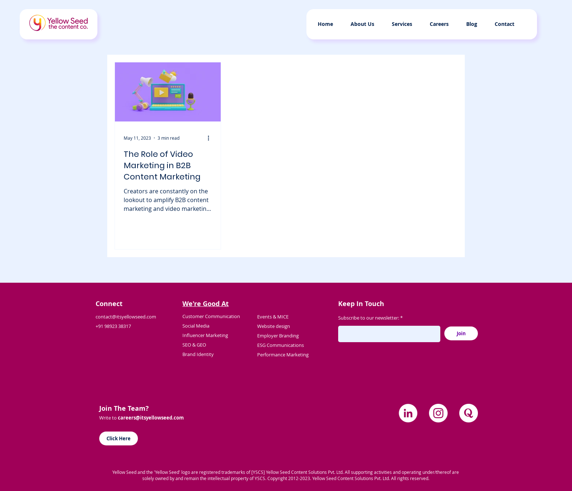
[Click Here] (118, 438)
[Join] (461, 333)
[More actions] (210, 138)
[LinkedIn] (408, 413)
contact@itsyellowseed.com (126, 316)
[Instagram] (438, 413)
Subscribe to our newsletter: (368, 318)
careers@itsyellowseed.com (151, 417)
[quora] (468, 413)
